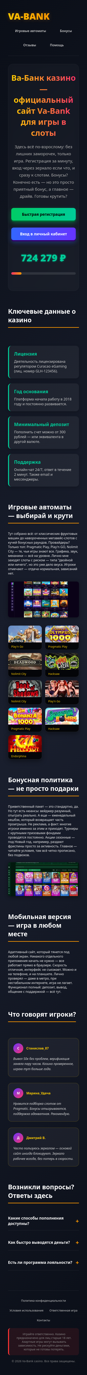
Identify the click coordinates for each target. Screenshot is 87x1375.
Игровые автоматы (30, 31)
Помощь (57, 45)
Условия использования (26, 1310)
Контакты (43, 1320)
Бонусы (66, 31)
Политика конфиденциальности (43, 1300)
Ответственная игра (63, 1310)
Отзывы (29, 45)
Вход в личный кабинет (43, 234)
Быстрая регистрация (43, 214)
